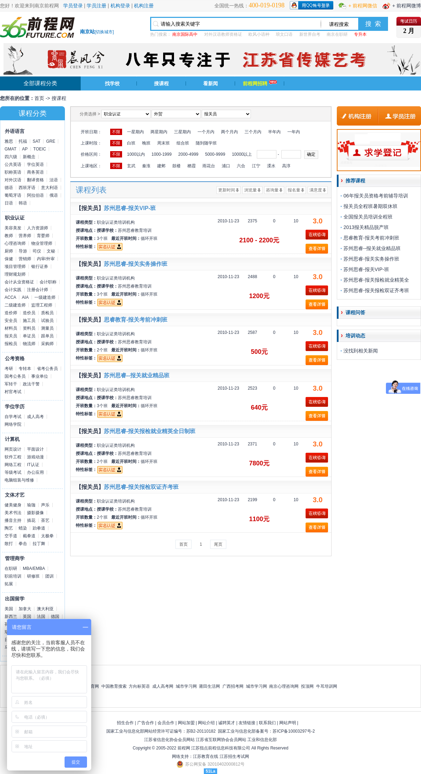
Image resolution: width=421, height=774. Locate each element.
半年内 (274, 131)
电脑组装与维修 (19, 480)
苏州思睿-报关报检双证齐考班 (141, 487)
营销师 (25, 259)
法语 (53, 180)
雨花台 (208, 165)
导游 (23, 251)
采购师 (47, 344)
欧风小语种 (258, 34)
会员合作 (166, 722)
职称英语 (13, 172)
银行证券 (39, 266)
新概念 (29, 157)
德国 (55, 616)
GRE (50, 141)
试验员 (47, 320)
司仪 (37, 251)
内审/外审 (46, 259)
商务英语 (35, 172)
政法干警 (31, 384)
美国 (9, 609)
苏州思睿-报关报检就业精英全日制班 (149, 431)
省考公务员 (47, 368)
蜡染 (23, 528)
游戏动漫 (35, 457)
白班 (131, 143)
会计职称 (48, 282)
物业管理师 (41, 243)
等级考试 (13, 472)
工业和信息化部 (262, 739)
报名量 (294, 190)
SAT (36, 141)
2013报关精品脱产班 (366, 227)
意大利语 (49, 188)
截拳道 (29, 536)
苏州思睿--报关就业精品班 (136, 375)
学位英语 (35, 164)
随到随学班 (206, 143)
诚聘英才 (226, 722)
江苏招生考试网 (234, 756)
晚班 (146, 143)
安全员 (11, 320)
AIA (25, 297)
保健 (9, 259)
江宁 (256, 165)
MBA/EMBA (34, 568)
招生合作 (125, 722)
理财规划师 (15, 274)
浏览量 (250, 190)
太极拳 (47, 536)
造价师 (11, 313)
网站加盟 (186, 722)
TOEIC (39, 149)
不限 (116, 131)
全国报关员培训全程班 (368, 217)
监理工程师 (41, 305)
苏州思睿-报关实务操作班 (135, 264)
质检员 (47, 313)
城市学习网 (186, 686)
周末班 (163, 143)
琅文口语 (284, 34)
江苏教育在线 (205, 756)
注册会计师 (37, 290)
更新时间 (226, 190)
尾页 (218, 544)
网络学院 (13, 424)
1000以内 (136, 154)
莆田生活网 (209, 686)
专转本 (25, 368)
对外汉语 (13, 180)
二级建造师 (15, 305)
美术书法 (13, 513)
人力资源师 (37, 228)
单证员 (29, 336)
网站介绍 (206, 722)
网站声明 (287, 722)
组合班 (182, 143)
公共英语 (13, 164)
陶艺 (9, 528)
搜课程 (161, 83)
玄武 (131, 165)
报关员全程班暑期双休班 (370, 206)
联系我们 (267, 722)
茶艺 (45, 520)
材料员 (11, 328)
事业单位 (39, 376)
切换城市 (104, 31)
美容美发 (13, 228)
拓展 (9, 584)
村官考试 (13, 392)
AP (25, 149)
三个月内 (253, 131)
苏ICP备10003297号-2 (294, 731)
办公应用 (35, 472)
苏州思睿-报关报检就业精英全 (376, 280)
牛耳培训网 (326, 686)
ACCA (10, 297)
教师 (9, 236)
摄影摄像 (35, 513)
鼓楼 (176, 165)
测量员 (47, 328)
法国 (41, 616)
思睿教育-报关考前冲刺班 (135, 320)
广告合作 (145, 722)
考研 (9, 368)
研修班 (33, 576)
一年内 (293, 131)
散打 (9, 543)
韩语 (23, 203)
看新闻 (210, 83)
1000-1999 (162, 154)
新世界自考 (309, 34)
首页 (39, 98)
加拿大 (25, 609)
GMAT (10, 149)
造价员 (29, 313)
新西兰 (11, 616)
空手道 (11, 536)
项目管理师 (15, 266)
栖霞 (191, 165)
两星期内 (159, 131)
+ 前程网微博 (406, 5)
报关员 (11, 336)
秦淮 (146, 165)
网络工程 (13, 465)
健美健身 (13, 505)
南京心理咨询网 (284, 686)
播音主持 (13, 520)
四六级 (11, 157)
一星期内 (135, 131)
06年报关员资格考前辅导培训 (375, 195)
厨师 (9, 251)
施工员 (29, 320)
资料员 (29, 328)
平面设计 (35, 449)
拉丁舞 (39, 543)
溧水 (271, 165)
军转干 (11, 384)
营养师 (25, 236)
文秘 (51, 251)
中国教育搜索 (114, 686)
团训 (49, 576)
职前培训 (13, 576)
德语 (9, 188)
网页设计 (13, 449)
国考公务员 (15, 376)
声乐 (45, 505)
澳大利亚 (45, 609)
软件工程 (13, 457)
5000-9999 (215, 154)
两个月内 (229, 131)
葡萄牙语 (13, 195)
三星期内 (182, 131)
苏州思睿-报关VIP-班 (130, 208)
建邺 (161, 165)
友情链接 (247, 722)
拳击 (23, 543)
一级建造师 (44, 297)
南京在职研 (337, 34)
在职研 (11, 568)
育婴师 (43, 236)
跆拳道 (39, 528)
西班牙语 (27, 188)
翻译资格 (35, 180)
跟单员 (47, 336)
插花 (31, 520)
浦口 (226, 165)
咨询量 (272, 190)
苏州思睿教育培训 (135, 230)
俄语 (53, 195)
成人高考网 (162, 686)
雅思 (9, 141)
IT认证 (33, 465)
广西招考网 (232, 686)
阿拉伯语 (35, 195)
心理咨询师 (15, 243)
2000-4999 (188, 154)
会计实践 (13, 290)
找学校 (112, 83)
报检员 (11, 344)
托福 (23, 141)
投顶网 (307, 686)
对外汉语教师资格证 (223, 34)
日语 (9, 203)
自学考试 (13, 417)
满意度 (315, 190)
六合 (241, 165)
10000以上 (242, 154)
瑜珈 (31, 505)
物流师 (29, 344)
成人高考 (35, 417)
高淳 (286, 165)
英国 (27, 616)
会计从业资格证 (19, 282)
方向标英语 (139, 686)
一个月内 (206, 131)
